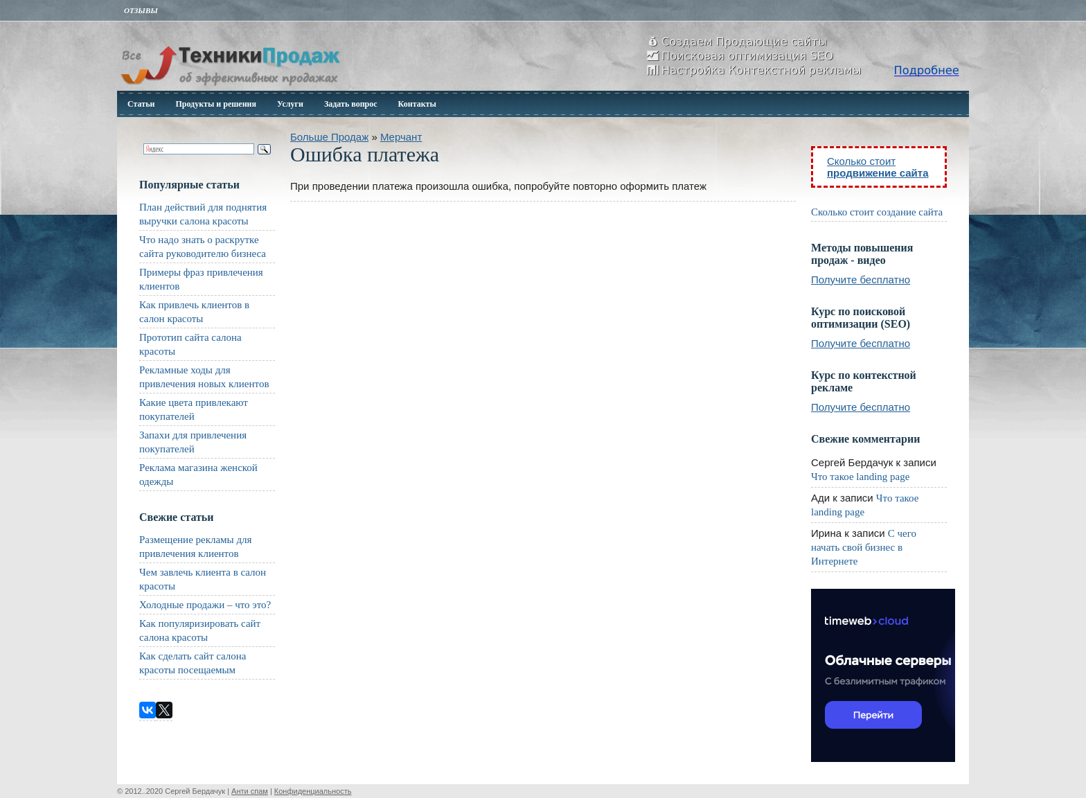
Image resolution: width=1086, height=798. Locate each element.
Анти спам (249, 791)
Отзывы (141, 10)
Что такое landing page (860, 476)
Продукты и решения (215, 104)
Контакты (417, 104)
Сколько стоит (878, 167)
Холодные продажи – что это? (205, 604)
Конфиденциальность (313, 791)
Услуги (290, 104)
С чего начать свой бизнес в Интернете (863, 547)
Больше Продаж (329, 137)
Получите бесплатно (860, 279)
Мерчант (401, 137)
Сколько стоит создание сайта (877, 212)
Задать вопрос (350, 104)
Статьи (140, 104)
